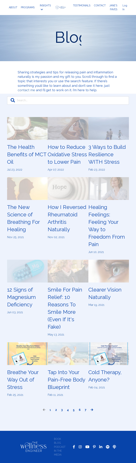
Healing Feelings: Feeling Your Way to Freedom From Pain (106, 225)
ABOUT (13, 7)
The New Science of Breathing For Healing (23, 218)
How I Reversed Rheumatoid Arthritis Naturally (67, 218)
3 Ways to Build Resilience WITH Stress (107, 154)
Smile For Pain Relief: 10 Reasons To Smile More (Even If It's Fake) (65, 308)
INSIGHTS (45, 7)
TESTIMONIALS (81, 5)
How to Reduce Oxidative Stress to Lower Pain (67, 154)
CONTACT (100, 5)
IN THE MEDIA (58, 452)
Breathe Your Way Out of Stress (22, 379)
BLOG (57, 442)
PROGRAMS (28, 7)
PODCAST (60, 446)
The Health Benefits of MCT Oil (26, 154)
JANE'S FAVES (113, 7)
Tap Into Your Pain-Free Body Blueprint (66, 379)
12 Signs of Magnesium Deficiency (21, 297)
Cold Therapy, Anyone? (104, 376)
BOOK (57, 439)
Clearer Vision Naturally (104, 293)
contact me (26, 90)
